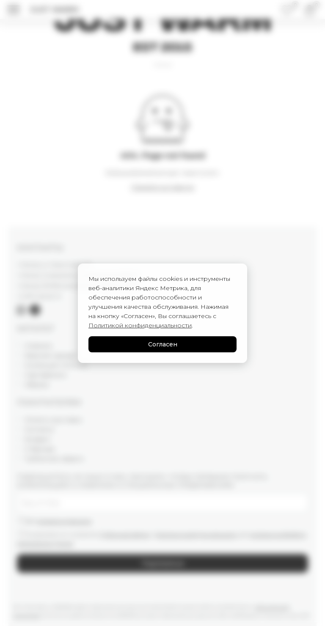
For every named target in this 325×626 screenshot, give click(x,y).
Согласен (162, 344)
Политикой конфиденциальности (140, 325)
